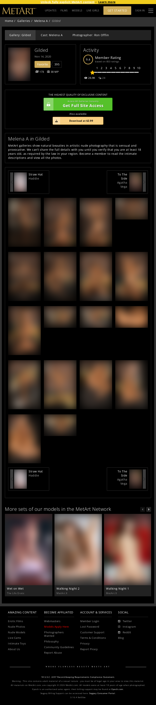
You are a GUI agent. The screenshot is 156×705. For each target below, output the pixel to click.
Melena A (41, 21)
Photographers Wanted (54, 634)
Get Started (117, 10)
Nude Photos (16, 626)
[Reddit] (124, 632)
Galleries (23, 21)
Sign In (140, 10)
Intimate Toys (17, 643)
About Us (14, 649)
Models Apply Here (56, 626)
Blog (121, 638)
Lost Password (89, 626)
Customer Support (92, 632)
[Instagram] (127, 627)
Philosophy (51, 641)
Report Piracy (89, 649)
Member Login (89, 621)
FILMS (64, 10)
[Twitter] (125, 621)
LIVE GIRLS (93, 10)
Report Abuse (53, 652)
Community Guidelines (59, 647)
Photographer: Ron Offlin (91, 35)
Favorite (42, 64)
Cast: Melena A (52, 35)
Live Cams (14, 638)
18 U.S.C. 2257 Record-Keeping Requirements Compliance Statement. (78, 677)
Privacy (85, 643)
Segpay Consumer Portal (102, 693)
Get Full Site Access (77, 104)
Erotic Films (15, 621)
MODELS (77, 10)
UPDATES (51, 10)
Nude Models (16, 632)
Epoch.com (117, 689)
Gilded (41, 50)
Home (9, 21)
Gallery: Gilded (20, 35)
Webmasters (52, 621)
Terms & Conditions (93, 638)
